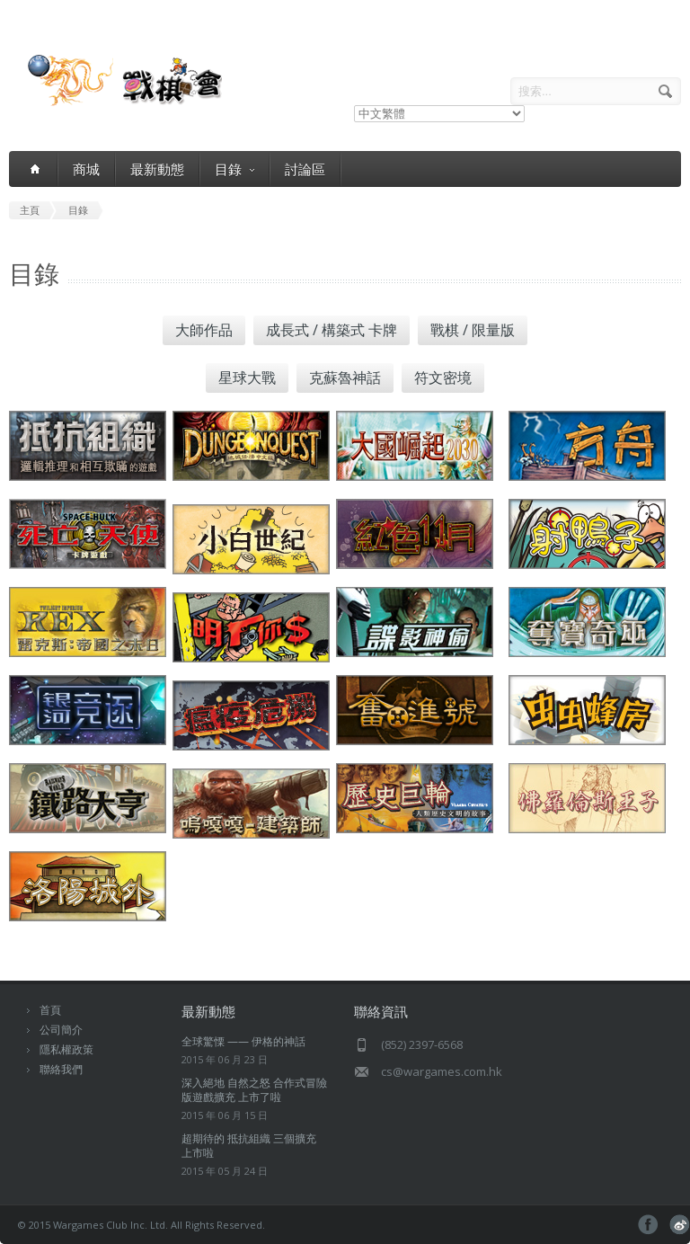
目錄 (234, 169)
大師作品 (204, 330)
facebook (648, 1224)
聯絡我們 (61, 1069)
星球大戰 (247, 377)
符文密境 (443, 377)
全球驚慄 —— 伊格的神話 (243, 1041)
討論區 (305, 169)
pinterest (679, 1224)
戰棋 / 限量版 (472, 330)
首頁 (50, 1009)
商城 (86, 169)
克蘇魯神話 (345, 377)
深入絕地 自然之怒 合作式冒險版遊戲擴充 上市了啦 (254, 1090)
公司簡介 (61, 1029)
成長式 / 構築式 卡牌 (331, 330)
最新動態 (157, 169)
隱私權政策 (66, 1049)
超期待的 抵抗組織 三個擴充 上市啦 (248, 1145)
